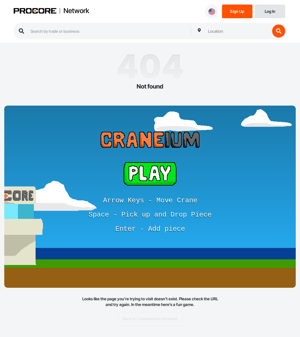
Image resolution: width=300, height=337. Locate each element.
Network (76, 11)
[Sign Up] (237, 11)
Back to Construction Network (150, 318)
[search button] (278, 31)
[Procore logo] (35, 11)
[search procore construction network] (108, 31)
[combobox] (238, 31)
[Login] (270, 11)
